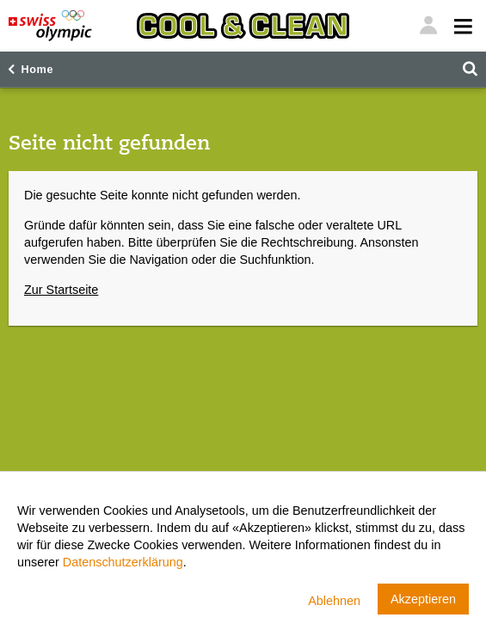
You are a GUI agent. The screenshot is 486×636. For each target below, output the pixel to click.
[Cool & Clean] (242, 26)
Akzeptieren (423, 599)
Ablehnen (334, 601)
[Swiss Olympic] (50, 26)
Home (37, 70)
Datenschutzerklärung (123, 562)
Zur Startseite (61, 290)
